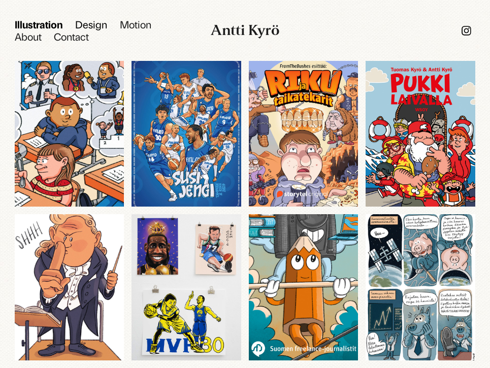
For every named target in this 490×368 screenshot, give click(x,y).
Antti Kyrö (245, 30)
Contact (71, 36)
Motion (135, 24)
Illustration (39, 24)
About (28, 36)
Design (91, 24)
